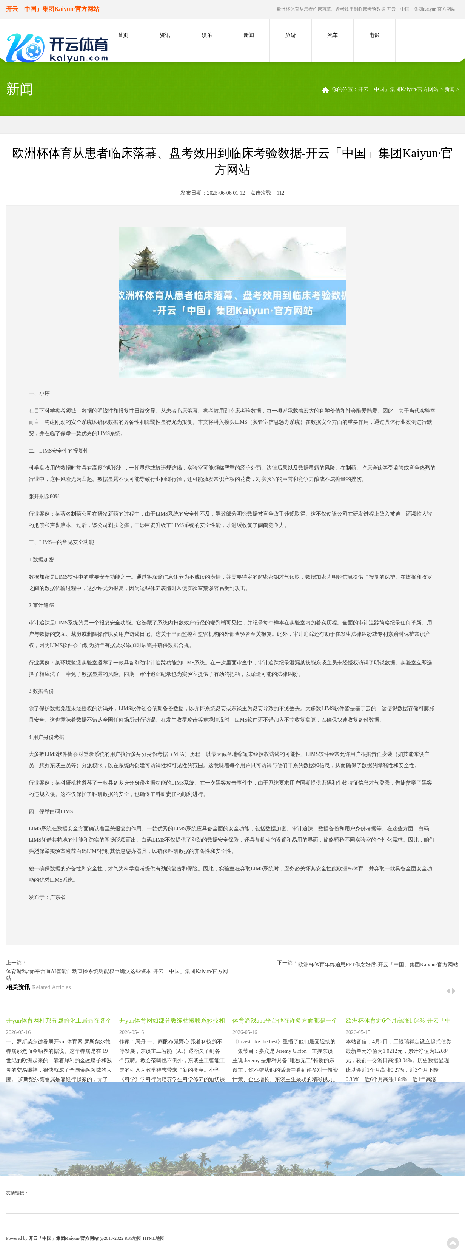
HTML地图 (154, 1238)
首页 (123, 35)
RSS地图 (133, 1238)
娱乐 (207, 35)
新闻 (248, 35)
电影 (374, 35)
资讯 (165, 35)
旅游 (290, 35)
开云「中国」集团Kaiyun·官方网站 (398, 89)
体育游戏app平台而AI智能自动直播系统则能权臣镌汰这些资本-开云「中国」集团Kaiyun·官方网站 (117, 975)
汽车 (332, 35)
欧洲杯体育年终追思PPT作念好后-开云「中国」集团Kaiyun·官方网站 (378, 964)
